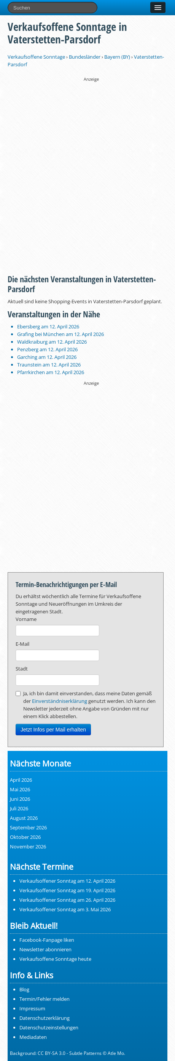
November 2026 (28, 846)
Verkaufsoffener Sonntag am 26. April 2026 (67, 899)
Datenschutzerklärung (44, 1018)
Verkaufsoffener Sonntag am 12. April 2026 (67, 880)
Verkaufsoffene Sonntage (36, 56)
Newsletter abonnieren (45, 949)
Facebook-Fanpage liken (46, 939)
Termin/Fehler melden (44, 998)
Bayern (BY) (117, 56)
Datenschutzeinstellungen (48, 1027)
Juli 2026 (19, 808)
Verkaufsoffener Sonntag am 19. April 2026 (67, 890)
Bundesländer (84, 56)
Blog (24, 989)
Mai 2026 (20, 789)
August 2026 (24, 818)
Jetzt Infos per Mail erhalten (53, 730)
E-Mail (22, 643)
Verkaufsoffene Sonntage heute (55, 958)
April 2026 (21, 779)
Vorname (26, 619)
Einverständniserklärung (59, 701)
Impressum (32, 1008)
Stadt (22, 668)
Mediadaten (33, 1037)
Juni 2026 (20, 798)
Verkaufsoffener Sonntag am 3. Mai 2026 (65, 909)
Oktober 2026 (25, 837)
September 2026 (28, 827)
